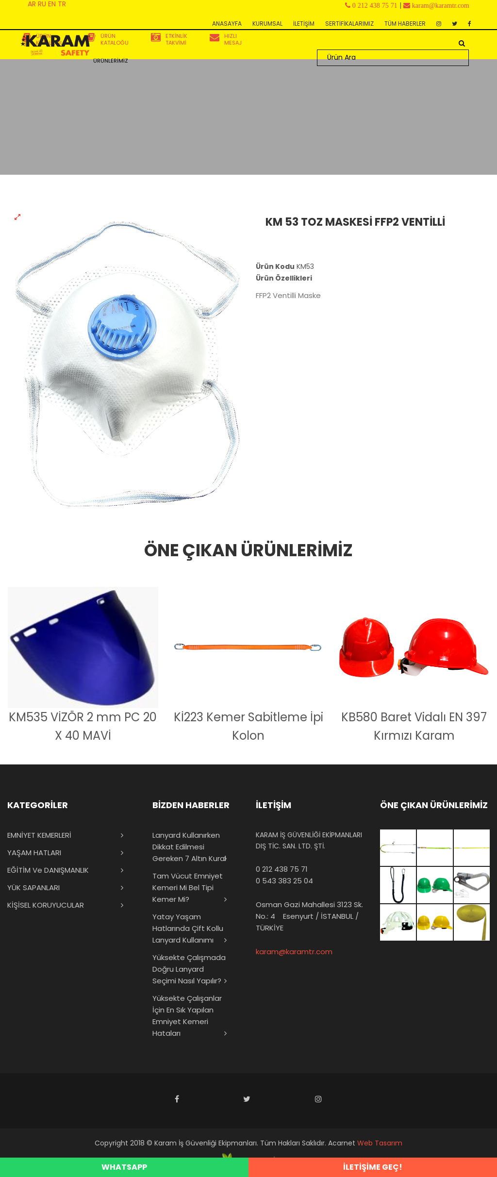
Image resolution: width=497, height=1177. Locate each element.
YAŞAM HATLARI (34, 852)
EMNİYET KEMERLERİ (39, 835)
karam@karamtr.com (294, 951)
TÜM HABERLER (405, 23)
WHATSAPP (124, 1167)
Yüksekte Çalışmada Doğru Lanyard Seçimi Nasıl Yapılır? (189, 969)
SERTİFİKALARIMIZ (349, 23)
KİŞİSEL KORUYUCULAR (45, 905)
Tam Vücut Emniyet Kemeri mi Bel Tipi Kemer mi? (187, 887)
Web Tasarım (379, 1143)
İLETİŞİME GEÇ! (372, 1167)
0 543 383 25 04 (284, 881)
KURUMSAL (267, 23)
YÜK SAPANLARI (33, 887)
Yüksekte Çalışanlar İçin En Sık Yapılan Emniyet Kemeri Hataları (187, 1015)
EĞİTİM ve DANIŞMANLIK (48, 870)
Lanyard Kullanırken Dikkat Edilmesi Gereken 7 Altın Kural (189, 846)
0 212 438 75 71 (282, 869)
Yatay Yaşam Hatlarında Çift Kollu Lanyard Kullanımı (187, 928)
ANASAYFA (227, 23)
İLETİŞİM (304, 23)
